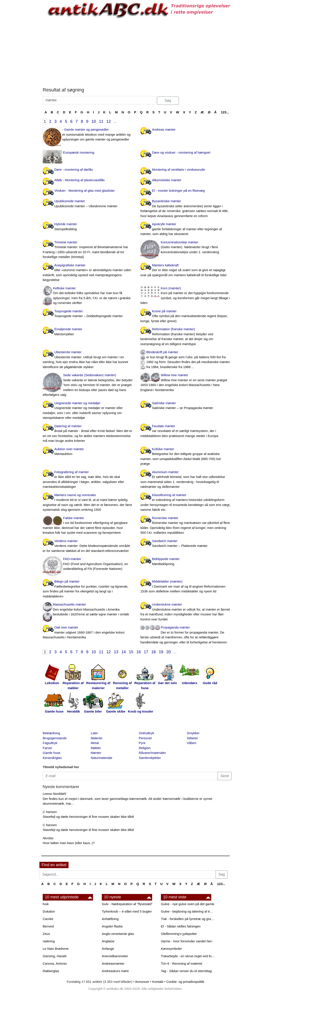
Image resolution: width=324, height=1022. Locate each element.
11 (101, 121)
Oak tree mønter (88, 632)
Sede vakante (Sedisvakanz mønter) (88, 385)
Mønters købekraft (185, 270)
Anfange (108, 948)
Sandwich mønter (185, 543)
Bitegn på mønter (88, 589)
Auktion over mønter (88, 452)
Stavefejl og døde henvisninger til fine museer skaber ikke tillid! (88, 816)
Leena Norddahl (54, 793)
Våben (191, 743)
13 (116, 652)
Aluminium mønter (185, 479)
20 (168, 652)
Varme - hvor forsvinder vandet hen (186, 941)
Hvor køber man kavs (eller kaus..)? (69, 843)
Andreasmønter (113, 963)
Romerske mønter (185, 525)
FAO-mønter (88, 564)
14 (124, 652)
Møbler (96, 748)
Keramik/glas (52, 758)
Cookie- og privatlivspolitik (185, 981)
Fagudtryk (50, 743)
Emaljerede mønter (88, 332)
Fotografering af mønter (88, 479)
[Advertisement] (21, 66)
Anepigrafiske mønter (88, 273)
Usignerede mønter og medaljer (88, 410)
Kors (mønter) (185, 296)
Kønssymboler (171, 948)
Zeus (46, 934)
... (115, 121)
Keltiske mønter (88, 296)
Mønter (96, 753)
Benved (48, 926)
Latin (94, 733)
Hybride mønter (88, 227)
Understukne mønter (185, 612)
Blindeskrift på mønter (185, 359)
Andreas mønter (164, 129)
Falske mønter (88, 525)
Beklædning (51, 733)
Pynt (142, 743)
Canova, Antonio (55, 963)
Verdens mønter (88, 546)
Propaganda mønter (185, 635)
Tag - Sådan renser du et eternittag (186, 971)
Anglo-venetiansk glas (118, 934)
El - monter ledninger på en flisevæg (178, 190)
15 (131, 652)
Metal (95, 743)
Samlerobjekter (150, 758)
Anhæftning (110, 919)
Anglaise (108, 941)
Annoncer (142, 981)
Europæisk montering (78, 152)
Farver (47, 748)
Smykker (193, 733)
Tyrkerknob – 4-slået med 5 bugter (127, 911)
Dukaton (49, 911)
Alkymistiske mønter (166, 180)
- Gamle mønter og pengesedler (88, 135)
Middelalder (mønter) (185, 586)
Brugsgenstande (55, 738)
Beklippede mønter (185, 561)
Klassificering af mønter (185, 502)
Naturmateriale (101, 758)
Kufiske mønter (185, 456)
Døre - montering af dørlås (73, 169)
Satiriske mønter (185, 406)
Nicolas (48, 838)
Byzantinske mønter (185, 208)
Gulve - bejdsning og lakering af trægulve (188, 911)
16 (138, 652)
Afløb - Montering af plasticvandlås (79, 180)
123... (225, 112)
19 (161, 652)
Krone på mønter (185, 316)
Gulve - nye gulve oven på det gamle (187, 904)
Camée (48, 919)
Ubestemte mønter (88, 359)
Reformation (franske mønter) (185, 336)
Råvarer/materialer (152, 753)
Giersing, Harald (54, 956)
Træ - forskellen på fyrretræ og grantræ (188, 919)
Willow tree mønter (185, 382)
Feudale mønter (185, 431)
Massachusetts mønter (88, 609)
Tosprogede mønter (88, 314)
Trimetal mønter (88, 250)
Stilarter (192, 738)
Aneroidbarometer (115, 956)
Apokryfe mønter (185, 229)
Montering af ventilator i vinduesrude (178, 169)
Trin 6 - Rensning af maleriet (181, 963)
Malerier (96, 738)
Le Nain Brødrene (56, 948)
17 (146, 652)
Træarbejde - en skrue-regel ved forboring (188, 956)
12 (108, 121)
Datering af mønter (88, 433)
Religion (145, 748)
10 (94, 121)
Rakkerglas (51, 971)
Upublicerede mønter (88, 204)
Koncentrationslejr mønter (185, 247)
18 (153, 652)
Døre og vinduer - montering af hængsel (181, 152)
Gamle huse (51, 753)
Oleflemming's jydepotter (179, 934)
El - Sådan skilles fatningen (181, 926)
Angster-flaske (112, 926)
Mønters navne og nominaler (88, 502)
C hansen (50, 812)
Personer (145, 738)
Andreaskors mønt (115, 971)
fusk (46, 904)
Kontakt (157, 981)
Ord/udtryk (146, 733)
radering (49, 941)
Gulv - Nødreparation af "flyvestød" (127, 904)
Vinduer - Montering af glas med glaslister (84, 190)
